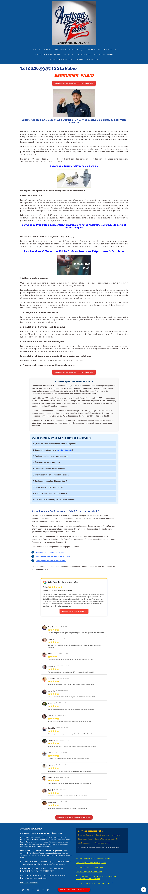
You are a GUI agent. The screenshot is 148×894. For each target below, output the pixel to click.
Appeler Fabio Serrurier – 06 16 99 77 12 (74, 890)
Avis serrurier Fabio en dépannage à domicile (54, 556)
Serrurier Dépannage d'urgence (90, 867)
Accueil (37, 49)
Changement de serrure (86, 835)
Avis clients (106, 54)
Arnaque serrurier (61, 59)
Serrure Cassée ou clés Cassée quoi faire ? (94, 858)
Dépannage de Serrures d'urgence (91, 863)
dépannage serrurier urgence (54, 54)
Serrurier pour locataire (102, 843)
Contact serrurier (87, 59)
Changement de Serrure (101, 49)
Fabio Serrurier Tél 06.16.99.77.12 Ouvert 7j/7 (74, 83)
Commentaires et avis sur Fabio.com (50, 552)
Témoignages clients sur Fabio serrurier (52, 561)
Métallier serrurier (84, 843)
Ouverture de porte (102, 835)
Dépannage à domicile (85, 839)
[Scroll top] (143, 889)
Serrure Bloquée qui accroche (89, 872)
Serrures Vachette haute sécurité (106, 839)
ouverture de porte (64, 450)
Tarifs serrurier (86, 54)
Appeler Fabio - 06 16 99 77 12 (74, 611)
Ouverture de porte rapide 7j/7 (63, 49)
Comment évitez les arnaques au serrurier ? (95, 883)
